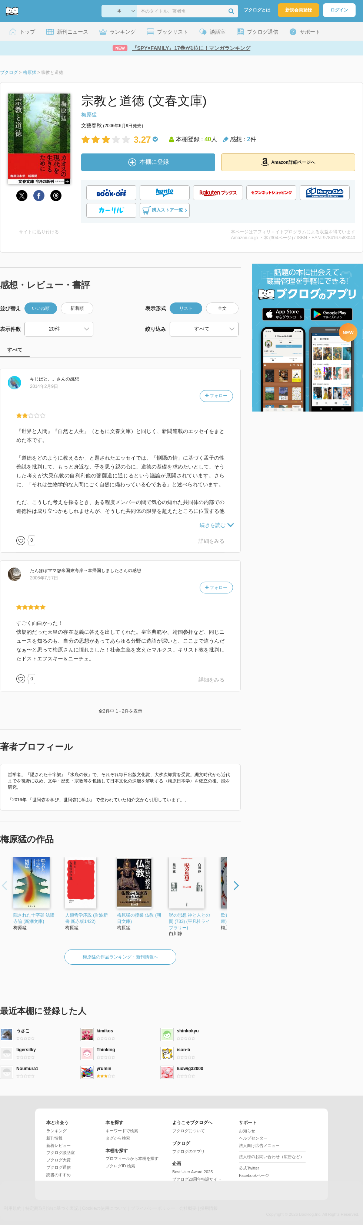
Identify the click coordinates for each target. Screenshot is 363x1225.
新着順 (77, 308)
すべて (15, 350)
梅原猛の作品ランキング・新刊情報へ (120, 957)
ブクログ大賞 (58, 1160)
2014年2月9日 (44, 386)
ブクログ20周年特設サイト (197, 1179)
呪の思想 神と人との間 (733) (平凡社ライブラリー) (189, 921)
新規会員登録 (298, 10)
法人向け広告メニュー (259, 1145)
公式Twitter (249, 1168)
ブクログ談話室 (60, 1152)
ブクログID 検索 (120, 1166)
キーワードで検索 (122, 1130)
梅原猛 (89, 115)
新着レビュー (58, 1145)
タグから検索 (118, 1138)
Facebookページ (254, 1175)
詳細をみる (211, 541)
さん (48, 379)
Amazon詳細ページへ (288, 162)
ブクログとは (257, 10)
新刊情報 (54, 1138)
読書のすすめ (58, 1174)
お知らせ (247, 1130)
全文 (222, 308)
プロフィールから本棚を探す (132, 1158)
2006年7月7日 (44, 578)
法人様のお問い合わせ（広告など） (271, 1156)
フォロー (216, 395)
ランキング (56, 1130)
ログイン (339, 10)
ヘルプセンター (253, 1138)
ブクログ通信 (58, 1167)
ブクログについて (188, 1130)
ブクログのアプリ (188, 1151)
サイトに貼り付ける (39, 231)
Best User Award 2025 (192, 1172)
